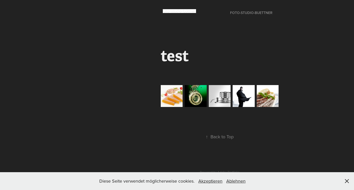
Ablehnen (236, 181)
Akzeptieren (210, 181)
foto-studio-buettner (251, 12)
